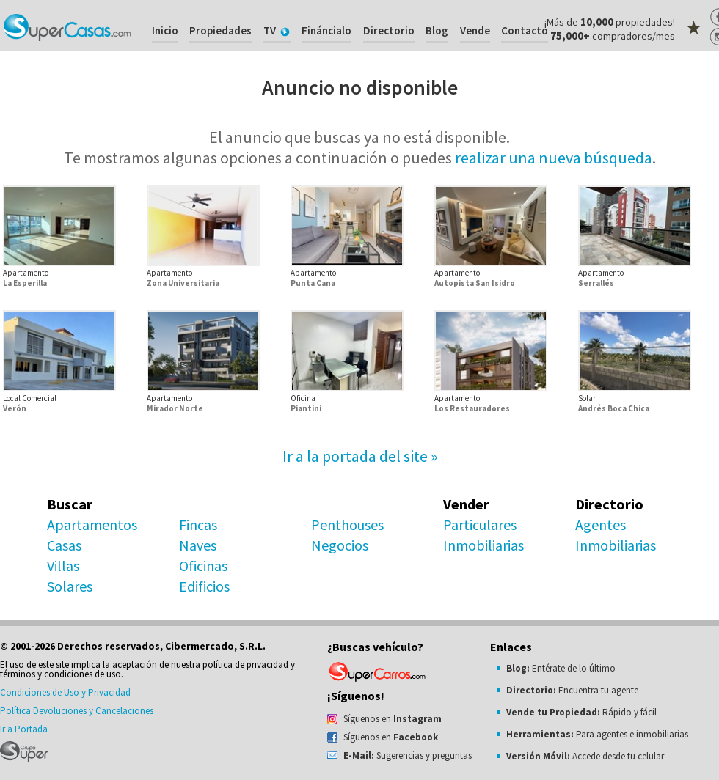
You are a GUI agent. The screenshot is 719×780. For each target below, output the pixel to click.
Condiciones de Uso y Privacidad (65, 692)
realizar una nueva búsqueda (553, 157)
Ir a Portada (24, 729)
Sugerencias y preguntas (407, 755)
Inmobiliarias (483, 545)
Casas (64, 545)
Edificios (204, 586)
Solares (69, 586)
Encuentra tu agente (572, 690)
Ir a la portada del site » (359, 456)
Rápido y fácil (581, 712)
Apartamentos (92, 524)
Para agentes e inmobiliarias (597, 734)
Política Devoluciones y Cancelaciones (76, 710)
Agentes (600, 524)
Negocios (339, 545)
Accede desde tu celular (585, 756)
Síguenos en (392, 719)
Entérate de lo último (561, 668)
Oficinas (203, 565)
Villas (63, 565)
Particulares (480, 524)
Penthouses (347, 524)
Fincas (198, 524)
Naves (197, 545)
